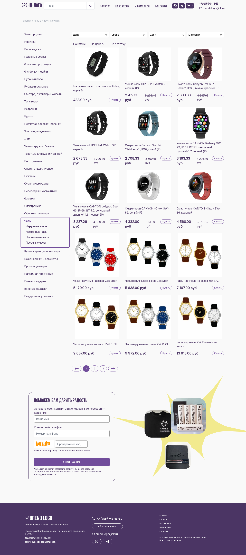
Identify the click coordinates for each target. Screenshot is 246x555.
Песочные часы (36, 242)
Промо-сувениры (35, 266)
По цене (96, 44)
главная (163, 515)
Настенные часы (36, 231)
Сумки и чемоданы (36, 183)
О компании (142, 5)
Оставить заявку (71, 462)
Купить (114, 100)
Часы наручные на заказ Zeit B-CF (198, 280)
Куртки (28, 116)
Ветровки (30, 109)
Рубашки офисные (36, 86)
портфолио (165, 523)
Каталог (105, 5)
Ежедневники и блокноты (41, 259)
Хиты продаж (33, 34)
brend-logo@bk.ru (212, 8)
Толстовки (31, 101)
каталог (163, 519)
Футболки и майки (36, 71)
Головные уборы (35, 56)
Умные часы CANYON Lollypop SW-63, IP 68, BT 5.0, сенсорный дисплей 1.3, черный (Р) (95, 210)
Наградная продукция (38, 273)
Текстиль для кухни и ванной (43, 153)
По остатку (118, 44)
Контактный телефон (48, 427)
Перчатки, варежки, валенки (42, 124)
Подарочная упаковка (38, 296)
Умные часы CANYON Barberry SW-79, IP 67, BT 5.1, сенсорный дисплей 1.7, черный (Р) (199, 147)
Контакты (161, 5)
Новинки (29, 41)
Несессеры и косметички (40, 191)
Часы (45, 221)
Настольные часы (37, 237)
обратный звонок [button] (107, 526)
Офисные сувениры (36, 213)
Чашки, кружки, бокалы (39, 146)
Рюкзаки (29, 176)
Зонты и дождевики (37, 131)
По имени (79, 44)
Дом (27, 138)
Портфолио (122, 5)
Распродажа (32, 49)
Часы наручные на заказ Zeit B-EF (95, 344)
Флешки (29, 198)
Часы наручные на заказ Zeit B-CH (147, 344)
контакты (163, 531)
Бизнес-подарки (35, 281)
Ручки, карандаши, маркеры (42, 251)
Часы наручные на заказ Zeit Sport (95, 280)
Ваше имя (40, 412)
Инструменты (33, 161)
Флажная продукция (37, 64)
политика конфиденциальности (40, 542)
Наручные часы (36, 226)
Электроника (32, 206)
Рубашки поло (33, 79)
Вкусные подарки (35, 288)
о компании (165, 527)
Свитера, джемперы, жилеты (43, 94)
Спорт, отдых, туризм (38, 168)
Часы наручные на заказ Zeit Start (146, 280)
